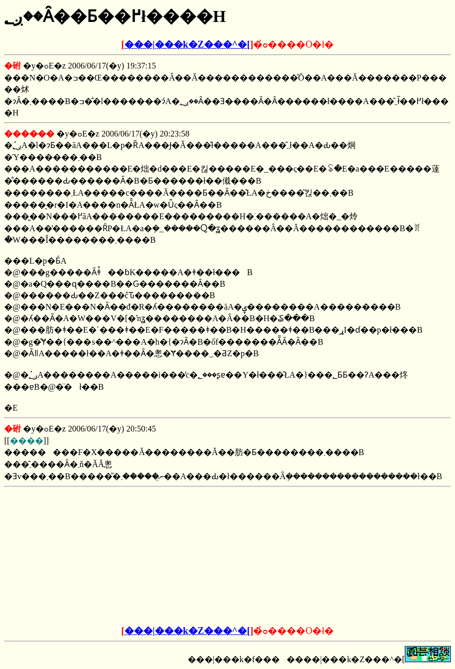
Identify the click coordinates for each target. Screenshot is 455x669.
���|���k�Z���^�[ (187, 44)
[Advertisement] (148, 556)
